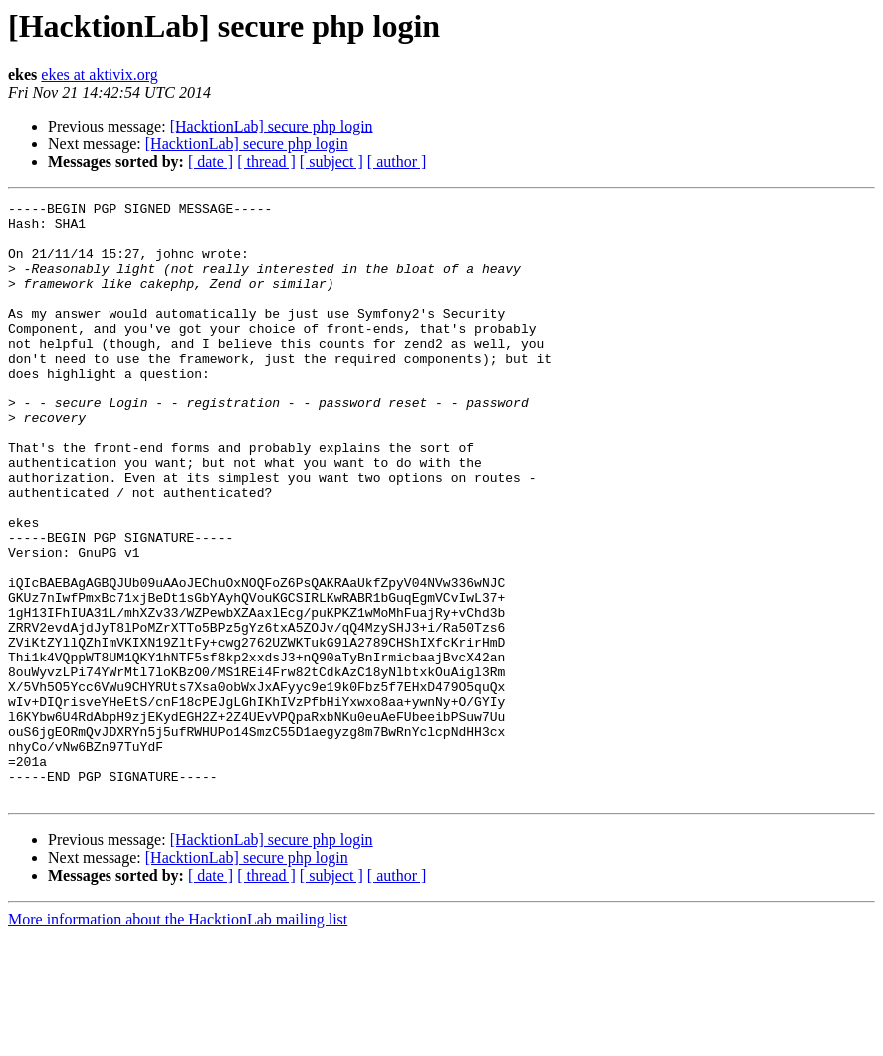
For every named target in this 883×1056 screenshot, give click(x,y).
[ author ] (397, 161)
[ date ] (210, 161)
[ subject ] (331, 161)
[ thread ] (266, 161)
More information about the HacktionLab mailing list (177, 1038)
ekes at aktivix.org (99, 74)
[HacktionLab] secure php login (271, 126)
